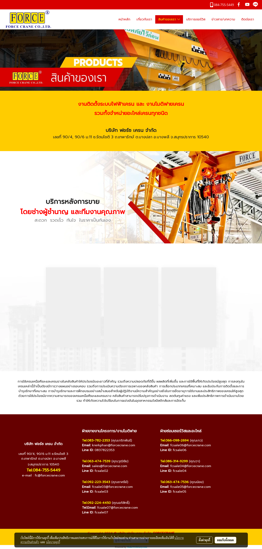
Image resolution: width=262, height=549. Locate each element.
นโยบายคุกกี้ (53, 542)
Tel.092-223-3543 (96, 482)
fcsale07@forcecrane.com (117, 507)
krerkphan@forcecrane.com (113, 445)
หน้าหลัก (124, 19)
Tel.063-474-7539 (96, 461)
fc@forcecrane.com (50, 475)
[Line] (47, 486)
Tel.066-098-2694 (174, 440)
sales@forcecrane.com (109, 466)
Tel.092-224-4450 (96, 502)
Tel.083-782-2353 (96, 440)
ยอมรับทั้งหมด (225, 540)
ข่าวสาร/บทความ (223, 19)
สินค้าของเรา (169, 19)
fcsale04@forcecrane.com (190, 466)
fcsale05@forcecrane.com (190, 486)
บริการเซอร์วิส (195, 19)
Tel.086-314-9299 (174, 461)
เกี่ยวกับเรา (144, 19)
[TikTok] (55, 486)
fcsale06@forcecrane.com (190, 445)
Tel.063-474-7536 (174, 482)
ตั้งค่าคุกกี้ (204, 540)
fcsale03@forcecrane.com (112, 486)
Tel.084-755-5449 (43, 470)
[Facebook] (32, 486)
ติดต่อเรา (247, 19)
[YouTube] (40, 486)
